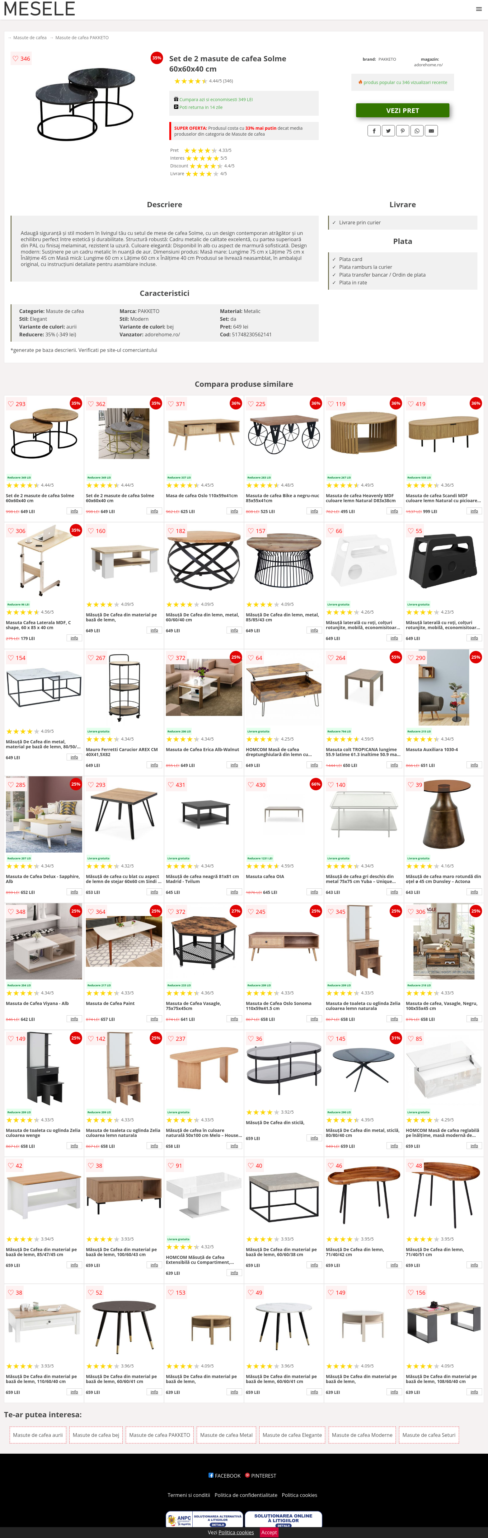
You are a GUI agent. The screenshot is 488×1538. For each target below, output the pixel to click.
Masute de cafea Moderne (362, 1435)
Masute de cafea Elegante (292, 1435)
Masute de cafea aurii (38, 1435)
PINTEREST (260, 1475)
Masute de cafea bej (96, 1435)
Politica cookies (299, 1495)
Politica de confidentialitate (246, 1495)
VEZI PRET (402, 110)
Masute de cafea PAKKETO (82, 37)
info (74, 511)
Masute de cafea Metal (226, 1435)
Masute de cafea (30, 37)
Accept (269, 1532)
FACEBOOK (225, 1475)
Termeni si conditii (189, 1495)
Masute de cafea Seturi (428, 1435)
